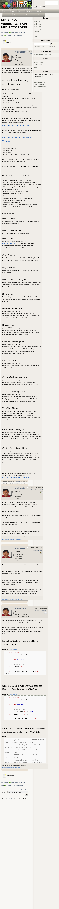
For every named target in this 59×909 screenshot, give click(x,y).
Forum (38, 11)
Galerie (7, 14)
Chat (46, 11)
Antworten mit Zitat (37, 490)
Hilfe (21, 11)
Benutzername (37, 1)
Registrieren (38, 24)
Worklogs (30, 14)
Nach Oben (24, 790)
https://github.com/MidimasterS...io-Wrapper (16, 477)
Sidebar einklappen (39, 82)
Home (6, 11)
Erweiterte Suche (39, 46)
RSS (35, 36)
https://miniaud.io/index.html (15, 125)
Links (35, 67)
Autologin (44, 6)
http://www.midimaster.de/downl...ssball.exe (12, 539)
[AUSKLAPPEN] (13, 649)
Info (14, 11)
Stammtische (38, 64)
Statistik (36, 31)
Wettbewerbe (38, 62)
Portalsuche (51, 46)
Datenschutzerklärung (40, 86)
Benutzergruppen (39, 29)
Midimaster (20, 52)
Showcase (18, 14)
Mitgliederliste (38, 26)
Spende (40, 76)
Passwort (36, 4)
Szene (29, 11)
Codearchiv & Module (15, 35)
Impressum (42, 84)
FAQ (35, 34)
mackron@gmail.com (9, 243)
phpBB (10, 798)
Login (35, 6)
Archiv (40, 14)
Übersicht (4, 33)
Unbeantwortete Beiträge (42, 54)
